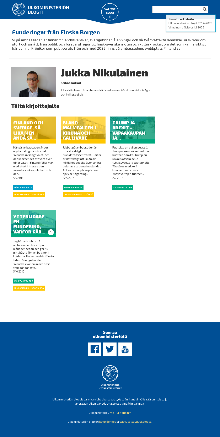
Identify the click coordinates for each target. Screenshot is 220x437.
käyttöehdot (107, 421)
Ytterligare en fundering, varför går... (29, 224)
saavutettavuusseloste (135, 421)
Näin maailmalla (23, 187)
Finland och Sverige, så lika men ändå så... (28, 130)
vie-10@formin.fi (120, 412)
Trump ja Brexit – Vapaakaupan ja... (128, 130)
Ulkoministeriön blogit (48, 10)
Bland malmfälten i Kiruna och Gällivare (79, 130)
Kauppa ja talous (73, 187)
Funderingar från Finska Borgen (56, 32)
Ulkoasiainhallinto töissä (29, 194)
